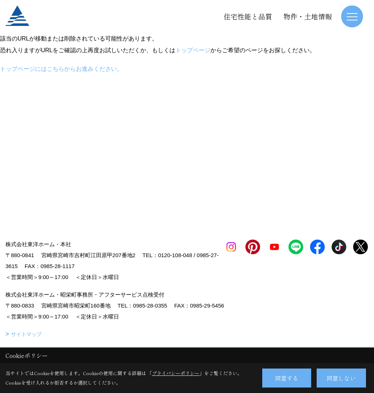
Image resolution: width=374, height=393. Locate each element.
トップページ (192, 50)
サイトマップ (26, 334)
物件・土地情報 (307, 16)
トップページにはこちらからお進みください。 (61, 69)
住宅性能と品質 (248, 16)
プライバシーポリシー (175, 373)
